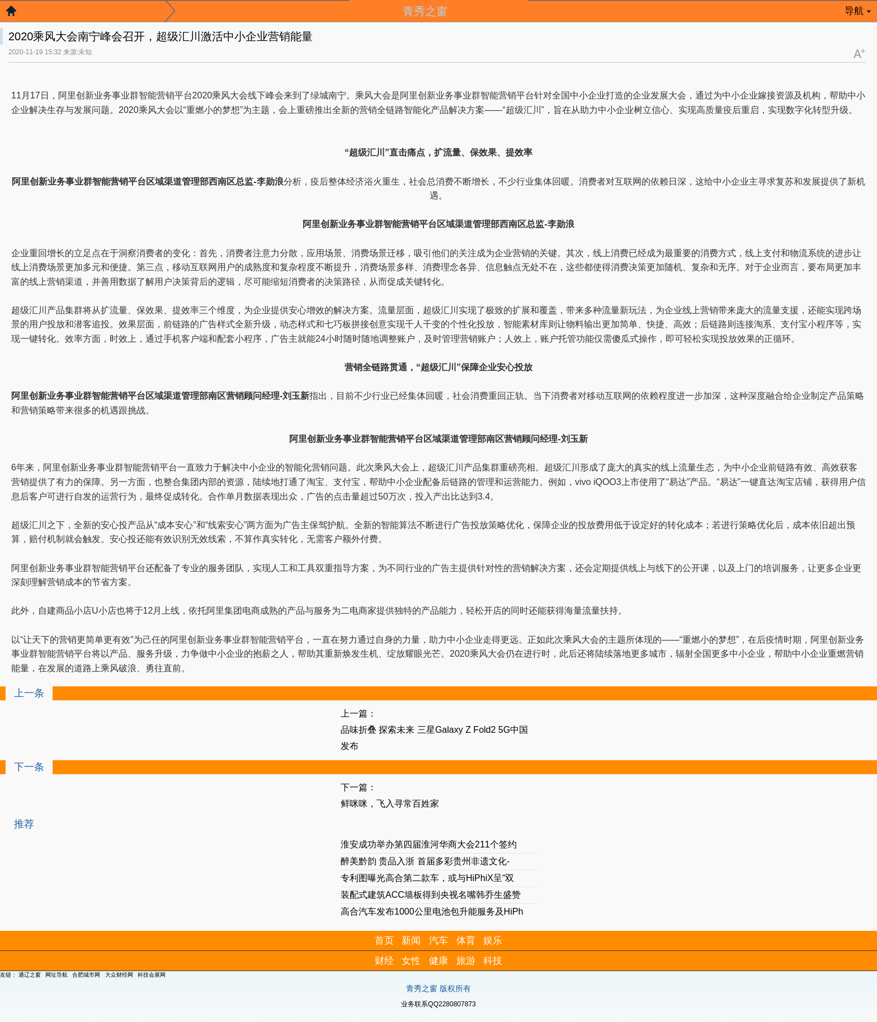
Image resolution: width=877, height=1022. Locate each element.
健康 (438, 960)
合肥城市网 (86, 975)
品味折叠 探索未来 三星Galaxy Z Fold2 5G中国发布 (434, 738)
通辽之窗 (29, 975)
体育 (465, 940)
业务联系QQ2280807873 (438, 1004)
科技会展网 (152, 975)
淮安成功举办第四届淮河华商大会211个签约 (429, 844)
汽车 (438, 940)
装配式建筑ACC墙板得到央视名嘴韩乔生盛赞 (431, 894)
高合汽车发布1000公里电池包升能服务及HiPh (432, 911)
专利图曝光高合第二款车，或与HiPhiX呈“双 (427, 878)
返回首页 (17, 14)
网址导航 (56, 975)
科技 (492, 960)
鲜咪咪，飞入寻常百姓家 (390, 803)
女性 (411, 960)
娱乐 (492, 940)
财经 (384, 960)
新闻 (411, 940)
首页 (384, 940)
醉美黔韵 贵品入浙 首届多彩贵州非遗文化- (425, 861)
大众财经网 (119, 975)
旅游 (465, 960)
